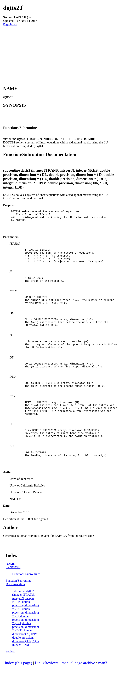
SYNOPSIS (13, 589)
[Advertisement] (60, 54)
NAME (10, 586)
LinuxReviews (47, 685)
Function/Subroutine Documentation (18, 604)
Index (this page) (18, 685)
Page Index (10, 24)
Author (10, 673)
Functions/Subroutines (26, 596)
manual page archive (78, 685)
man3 (102, 685)
